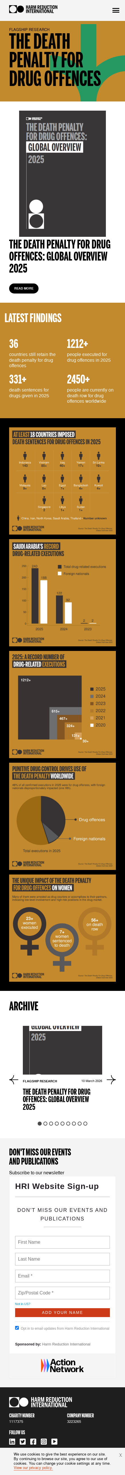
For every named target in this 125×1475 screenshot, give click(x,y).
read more (23, 288)
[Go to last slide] (13, 1079)
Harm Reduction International (66, 1344)
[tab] (40, 1124)
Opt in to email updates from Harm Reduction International (62, 1328)
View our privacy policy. (33, 1468)
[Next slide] (111, 1079)
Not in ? (22, 1304)
